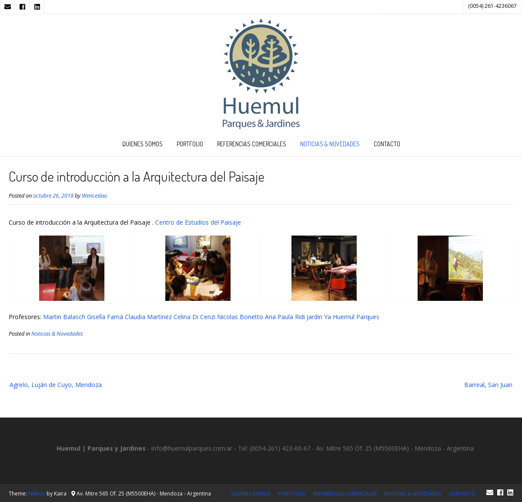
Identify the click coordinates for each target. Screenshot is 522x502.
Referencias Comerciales (251, 144)
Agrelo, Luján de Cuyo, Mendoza (56, 385)
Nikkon (36, 493)
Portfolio (190, 144)
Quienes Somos (142, 144)
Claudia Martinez (148, 317)
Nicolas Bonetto (240, 317)
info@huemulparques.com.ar (191, 448)
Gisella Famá (105, 317)
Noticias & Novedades (330, 144)
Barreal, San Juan (488, 385)
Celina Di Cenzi (194, 317)
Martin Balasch (64, 317)
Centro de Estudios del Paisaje (198, 222)
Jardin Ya (319, 317)
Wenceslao (94, 195)
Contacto (387, 144)
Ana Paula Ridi (285, 317)
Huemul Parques (356, 317)
